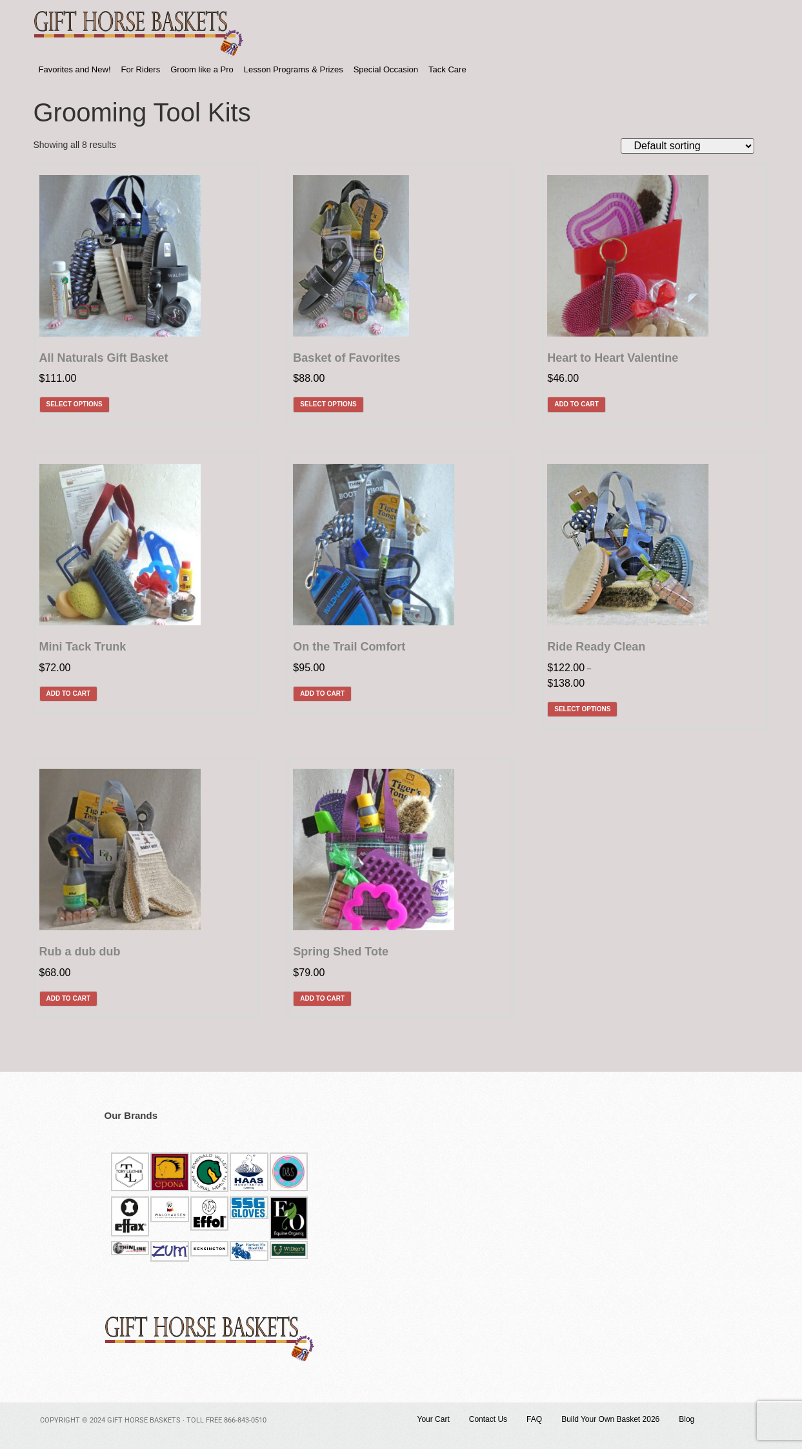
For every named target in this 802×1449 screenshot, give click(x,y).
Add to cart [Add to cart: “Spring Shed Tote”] (322, 998)
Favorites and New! (75, 69)
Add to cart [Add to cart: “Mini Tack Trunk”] (68, 693)
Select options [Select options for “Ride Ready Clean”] (582, 709)
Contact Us (488, 1419)
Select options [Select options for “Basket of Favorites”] (328, 404)
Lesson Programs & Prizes (293, 69)
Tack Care (447, 69)
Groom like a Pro (202, 69)
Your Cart (433, 1419)
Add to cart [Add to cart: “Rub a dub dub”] (68, 998)
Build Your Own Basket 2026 (610, 1419)
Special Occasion (386, 69)
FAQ (534, 1419)
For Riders (141, 69)
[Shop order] (687, 146)
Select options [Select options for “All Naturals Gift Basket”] (74, 404)
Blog (686, 1419)
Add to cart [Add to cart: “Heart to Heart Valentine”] (576, 404)
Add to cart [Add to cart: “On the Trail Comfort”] (322, 693)
